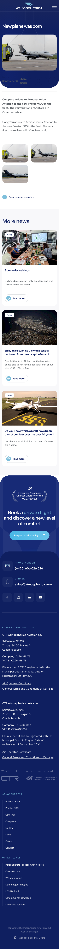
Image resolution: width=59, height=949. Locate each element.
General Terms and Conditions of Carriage (27, 688)
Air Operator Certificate (16, 683)
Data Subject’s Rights (16, 884)
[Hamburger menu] (54, 6)
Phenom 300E (12, 801)
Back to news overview (18, 197)
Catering (10, 814)
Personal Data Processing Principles (24, 864)
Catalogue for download (18, 897)
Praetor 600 (12, 808)
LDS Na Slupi (12, 891)
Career (9, 841)
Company (10, 821)
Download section (15, 904)
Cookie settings (29, 931)
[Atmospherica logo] (29, 6)
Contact (9, 847)
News (5, 77)
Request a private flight (29, 535)
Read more (15, 298)
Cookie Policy (12, 871)
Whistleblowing (13, 878)
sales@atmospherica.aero (33, 584)
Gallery (9, 827)
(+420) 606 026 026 (29, 568)
